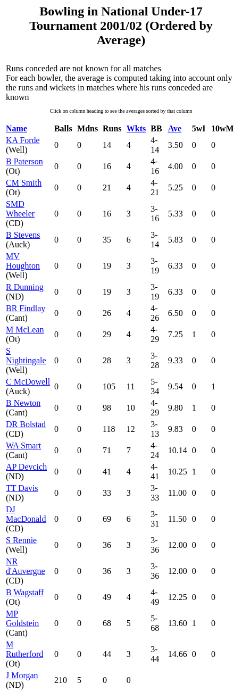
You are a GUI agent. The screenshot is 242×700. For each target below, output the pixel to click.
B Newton (23, 402)
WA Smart (23, 445)
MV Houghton (23, 261)
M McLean (25, 329)
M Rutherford (24, 649)
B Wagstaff (25, 592)
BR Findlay (25, 308)
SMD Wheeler (20, 208)
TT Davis (22, 488)
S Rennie (21, 540)
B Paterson (24, 161)
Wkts (136, 128)
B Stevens (23, 234)
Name (16, 128)
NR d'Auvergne (25, 566)
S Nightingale (26, 355)
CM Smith (23, 182)
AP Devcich (26, 466)
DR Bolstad (26, 424)
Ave (174, 128)
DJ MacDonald (26, 514)
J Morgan (22, 675)
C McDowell (28, 381)
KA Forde (23, 140)
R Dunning (25, 286)
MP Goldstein (22, 618)
